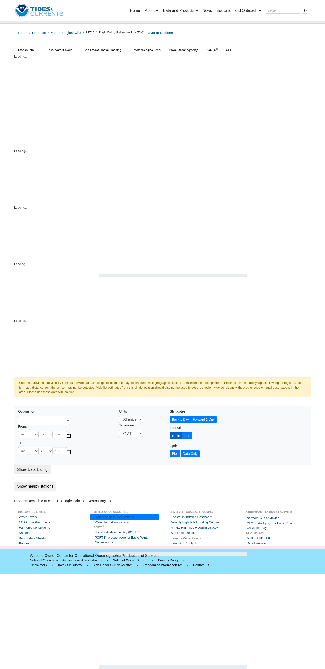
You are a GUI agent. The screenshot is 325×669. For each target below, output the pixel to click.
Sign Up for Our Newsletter (112, 565)
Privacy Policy (168, 560)
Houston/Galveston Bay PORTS (117, 532)
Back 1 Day (180, 419)
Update (175, 446)
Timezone (126, 425)
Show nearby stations (35, 486)
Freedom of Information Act (162, 565)
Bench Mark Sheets (32, 538)
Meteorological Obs (66, 33)
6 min (176, 436)
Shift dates (177, 411)
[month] (28, 434)
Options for (26, 411)
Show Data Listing (32, 470)
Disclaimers (38, 565)
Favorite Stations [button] (161, 33)
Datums (24, 533)
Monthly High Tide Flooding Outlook (195, 522)
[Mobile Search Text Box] (305, 11)
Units (123, 411)
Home (136, 10)
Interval (175, 428)
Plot (174, 454)
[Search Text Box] (283, 11)
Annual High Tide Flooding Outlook (194, 527)
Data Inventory (257, 543)
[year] (60, 434)
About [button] (151, 10)
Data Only (190, 454)
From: (22, 426)
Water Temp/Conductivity (112, 522)
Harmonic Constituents (34, 527)
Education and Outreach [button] (239, 10)
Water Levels (28, 517)
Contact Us (201, 565)
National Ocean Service (130, 560)
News (207, 10)
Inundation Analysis (184, 543)
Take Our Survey (69, 565)
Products (39, 33)
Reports (24, 543)
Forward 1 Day (204, 419)
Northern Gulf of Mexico (263, 518)
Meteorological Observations (114, 517)
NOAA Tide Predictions (34, 522)
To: (20, 443)
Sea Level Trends (183, 533)
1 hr (187, 436)
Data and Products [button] (180, 10)
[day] (45, 434)
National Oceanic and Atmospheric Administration (66, 560)
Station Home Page (260, 537)
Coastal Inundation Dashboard (191, 517)
